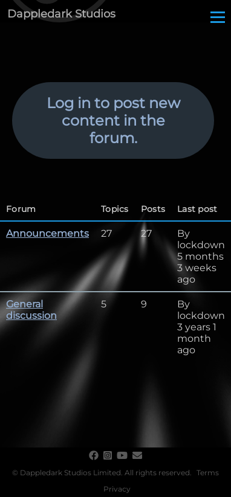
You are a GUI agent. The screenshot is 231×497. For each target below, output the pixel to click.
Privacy (117, 488)
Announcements (47, 233)
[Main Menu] (218, 17)
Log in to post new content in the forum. (113, 120)
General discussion (31, 309)
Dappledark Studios (61, 14)
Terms (208, 472)
